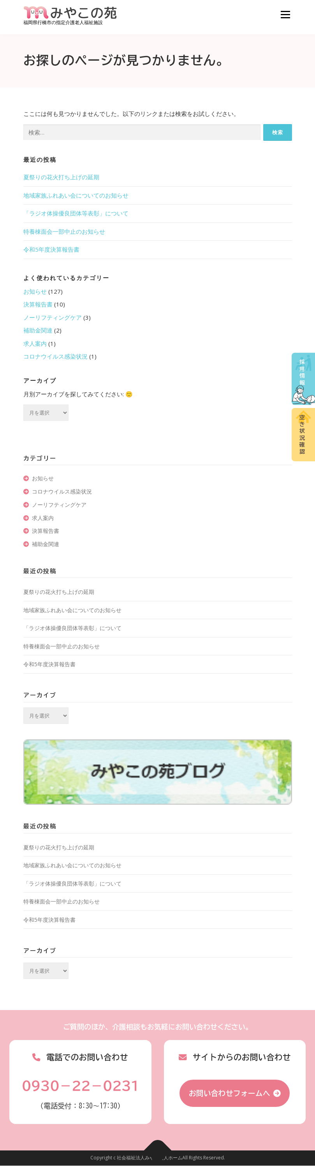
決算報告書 (38, 304)
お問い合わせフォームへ (229, 1093)
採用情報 (302, 372)
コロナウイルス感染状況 (55, 356)
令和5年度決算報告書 (51, 249)
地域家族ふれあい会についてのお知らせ (75, 195)
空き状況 (302, 434)
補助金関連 (38, 330)
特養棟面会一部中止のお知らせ (64, 231)
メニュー (285, 14)
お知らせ (35, 291)
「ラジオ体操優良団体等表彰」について (75, 213)
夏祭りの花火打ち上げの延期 (61, 177)
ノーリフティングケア (52, 317)
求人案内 (35, 343)
